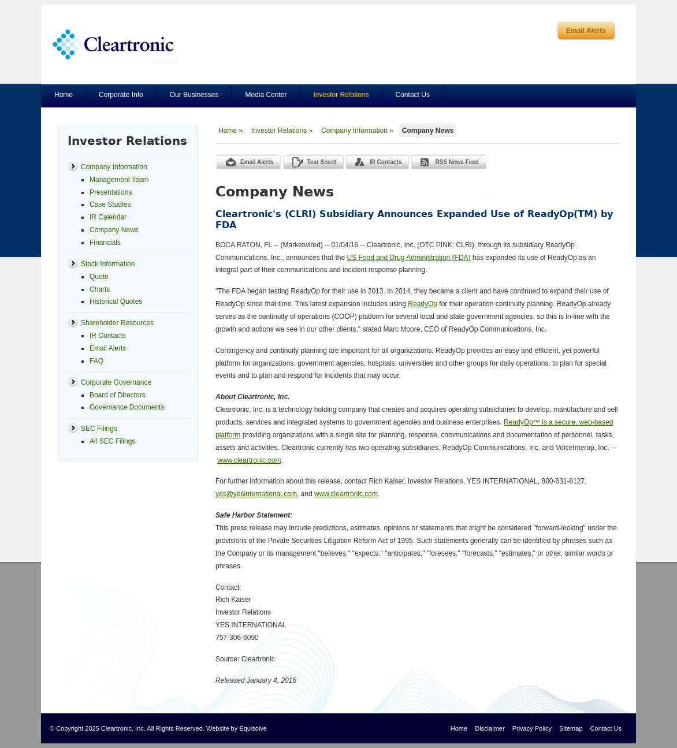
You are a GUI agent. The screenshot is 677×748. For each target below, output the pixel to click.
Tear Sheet (321, 162)
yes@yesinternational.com (256, 494)
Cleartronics (115, 44)
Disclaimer (489, 728)
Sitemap (570, 728)
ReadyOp (422, 304)
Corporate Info (121, 95)
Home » (230, 130)
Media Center (266, 95)
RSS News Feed (457, 162)
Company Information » (357, 130)
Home (63, 95)
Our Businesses (194, 95)
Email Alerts (586, 31)
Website (217, 728)
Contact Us (413, 95)
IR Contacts (386, 162)
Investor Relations (341, 95)
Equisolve (253, 728)
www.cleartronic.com (249, 460)
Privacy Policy (532, 728)
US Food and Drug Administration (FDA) (408, 258)
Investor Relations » (282, 130)
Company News (427, 130)
